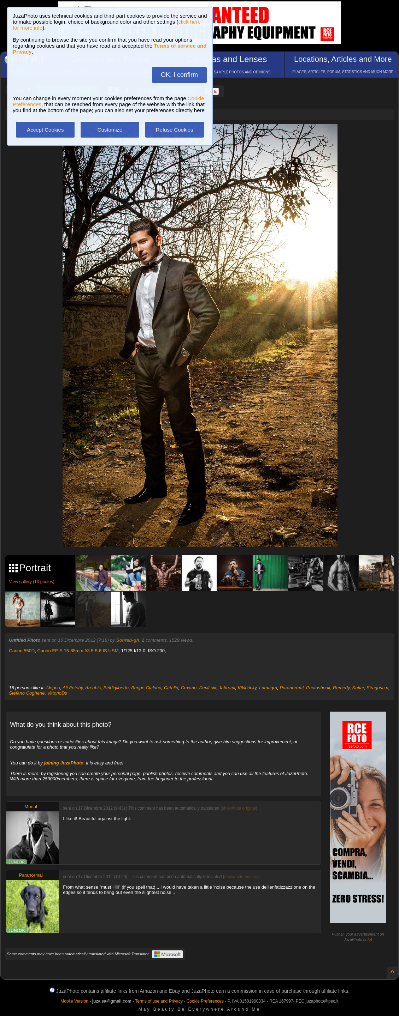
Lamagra (268, 687)
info (367, 939)
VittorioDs (57, 693)
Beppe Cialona (146, 687)
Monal (31, 806)
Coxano (188, 687)
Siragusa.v (377, 687)
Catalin (171, 687)
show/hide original (239, 808)
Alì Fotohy (73, 687)
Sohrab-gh (127, 640)
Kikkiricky (247, 687)
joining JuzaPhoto (63, 763)
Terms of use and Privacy (159, 1001)
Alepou (53, 687)
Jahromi (227, 687)
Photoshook (318, 687)
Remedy (341, 687)
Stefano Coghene (27, 693)
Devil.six (207, 687)
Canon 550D (22, 650)
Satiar (358, 687)
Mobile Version (74, 1001)
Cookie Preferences (205, 1001)
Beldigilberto (116, 687)
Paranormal (292, 687)
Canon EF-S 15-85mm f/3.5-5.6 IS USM (78, 650)
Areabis (93, 687)
